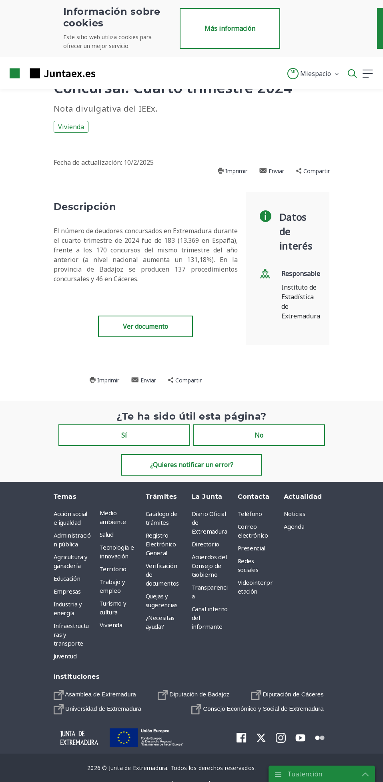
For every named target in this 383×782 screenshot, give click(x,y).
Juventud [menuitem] (65, 656)
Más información (230, 28)
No (259, 435)
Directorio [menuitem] (206, 544)
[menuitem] (95, 695)
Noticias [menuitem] (294, 514)
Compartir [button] (313, 171)
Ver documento (145, 326)
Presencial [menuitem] (252, 548)
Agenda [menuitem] (294, 526)
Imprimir (232, 171)
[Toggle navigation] (106, 73)
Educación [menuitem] (67, 578)
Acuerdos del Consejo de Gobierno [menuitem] (209, 565)
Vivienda (71, 126)
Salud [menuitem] (107, 534)
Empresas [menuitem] (67, 591)
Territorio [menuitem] (113, 569)
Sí (124, 435)
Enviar (271, 171)
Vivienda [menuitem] (111, 625)
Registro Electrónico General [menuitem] (161, 544)
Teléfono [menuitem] (250, 514)
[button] (313, 73)
